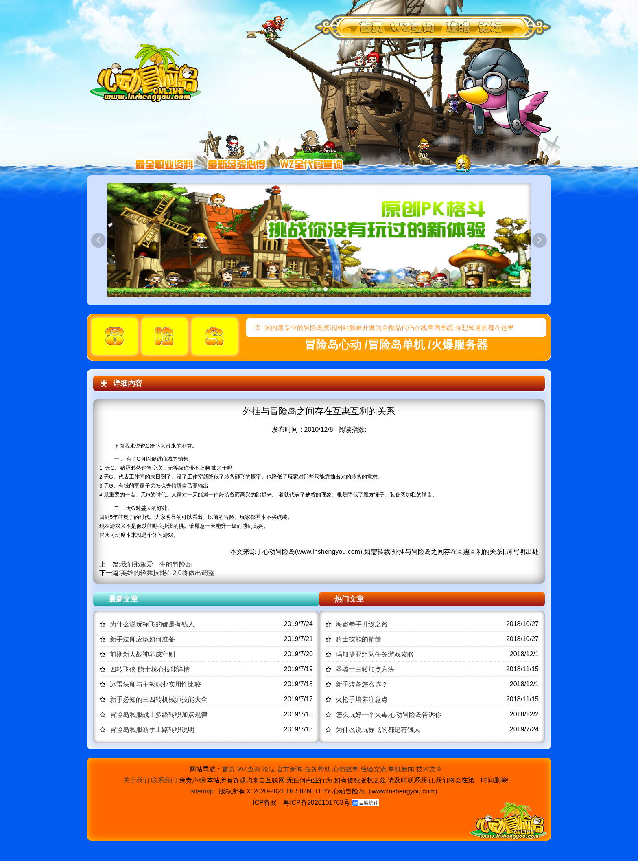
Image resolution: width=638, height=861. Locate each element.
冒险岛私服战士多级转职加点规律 (159, 714)
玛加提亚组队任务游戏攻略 (375, 654)
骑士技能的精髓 (358, 639)
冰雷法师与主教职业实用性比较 (155, 684)
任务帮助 (318, 769)
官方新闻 (290, 769)
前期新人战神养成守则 (142, 654)
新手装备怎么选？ (362, 684)
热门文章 (349, 599)
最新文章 (123, 599)
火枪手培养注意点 (362, 699)
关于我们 (136, 780)
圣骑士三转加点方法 (365, 669)
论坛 (268, 769)
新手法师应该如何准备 (142, 639)
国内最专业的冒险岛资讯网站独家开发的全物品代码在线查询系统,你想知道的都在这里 (383, 327)
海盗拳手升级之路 (362, 624)
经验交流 (374, 769)
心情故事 (345, 769)
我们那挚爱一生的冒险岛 (156, 564)
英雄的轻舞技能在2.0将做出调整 (167, 572)
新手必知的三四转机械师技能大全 (159, 699)
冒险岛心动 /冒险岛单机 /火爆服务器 (396, 344)
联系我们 (164, 780)
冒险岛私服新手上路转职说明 (152, 729)
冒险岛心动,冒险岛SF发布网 (147, 72)
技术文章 (429, 769)
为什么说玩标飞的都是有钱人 (152, 624)
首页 (228, 769)
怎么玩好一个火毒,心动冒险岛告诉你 (388, 714)
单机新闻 (401, 769)
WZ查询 (248, 769)
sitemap (202, 791)
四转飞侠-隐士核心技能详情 (150, 669)
